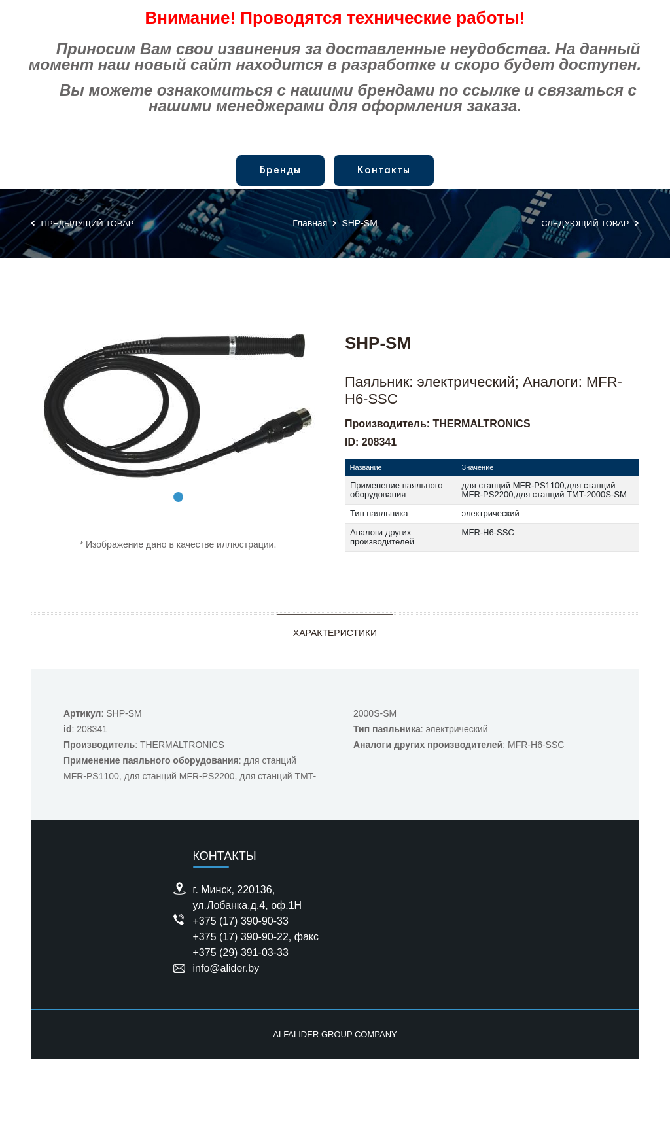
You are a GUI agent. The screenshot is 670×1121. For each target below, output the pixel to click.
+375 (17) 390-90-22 (241, 936)
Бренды (280, 170)
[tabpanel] (178, 406)
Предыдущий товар (82, 223)
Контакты (383, 170)
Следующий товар (590, 223)
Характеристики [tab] (335, 633)
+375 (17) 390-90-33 (241, 921)
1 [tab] (178, 497)
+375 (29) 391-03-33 (241, 952)
